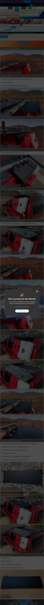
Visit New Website (22, 311)
